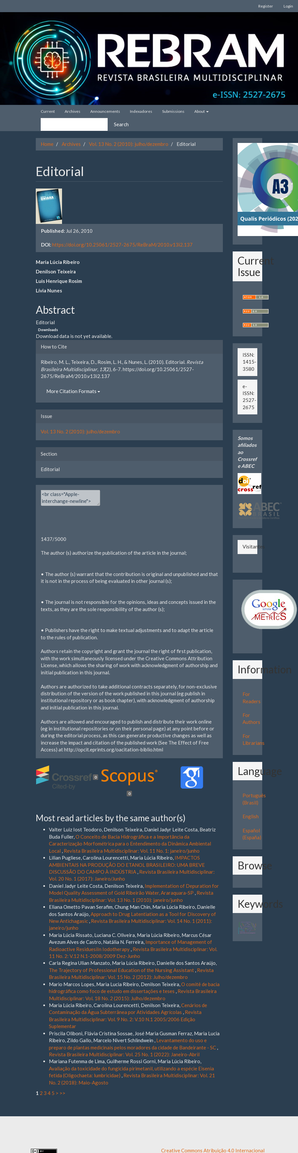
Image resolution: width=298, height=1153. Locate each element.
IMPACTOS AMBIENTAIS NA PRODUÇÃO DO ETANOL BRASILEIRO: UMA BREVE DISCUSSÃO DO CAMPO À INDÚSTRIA (127, 865)
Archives (72, 111)
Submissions (173, 111)
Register (265, 6)
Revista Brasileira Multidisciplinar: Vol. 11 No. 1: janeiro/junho (132, 851)
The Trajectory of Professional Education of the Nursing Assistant (122, 970)
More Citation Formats (73, 391)
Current (48, 111)
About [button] (201, 111)
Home (47, 144)
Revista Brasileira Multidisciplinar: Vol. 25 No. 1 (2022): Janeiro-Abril (124, 1054)
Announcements (105, 111)
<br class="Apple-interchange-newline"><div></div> (70, 498)
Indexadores (141, 111)
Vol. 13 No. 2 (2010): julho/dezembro (128, 144)
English (251, 816)
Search (121, 124)
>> (62, 1093)
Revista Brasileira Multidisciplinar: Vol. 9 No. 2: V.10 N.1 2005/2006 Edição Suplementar (125, 1019)
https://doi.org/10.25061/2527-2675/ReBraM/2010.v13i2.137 (122, 245)
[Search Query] (74, 124)
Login (288, 6)
